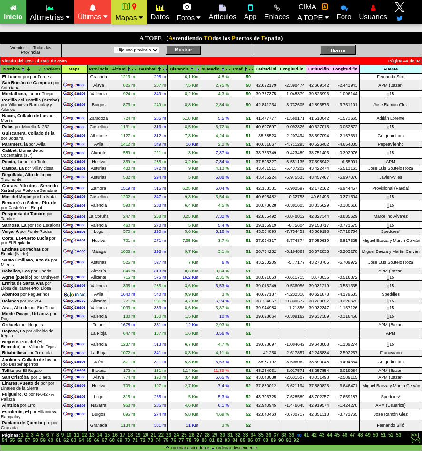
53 (398, 435)
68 (112, 440)
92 (296, 440)
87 (258, 440)
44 (329, 435)
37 (276, 435)
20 (145, 435)
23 (168, 435)
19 (137, 435)
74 (158, 440)
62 (66, 440)
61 (58, 440)
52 (390, 435)
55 (12, 440)
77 (181, 440)
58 (35, 440)
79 (196, 440)
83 (227, 440)
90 (281, 440)
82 (219, 440)
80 (204, 440)
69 (119, 440)
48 (360, 435)
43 (321, 435)
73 (150, 440)
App (250, 10)
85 (242, 440)
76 (173, 440)
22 (161, 435)
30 (222, 435)
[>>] (416, 440)
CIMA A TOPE (313, 11)
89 (273, 440)
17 (122, 435)
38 (283, 435)
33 (245, 435)
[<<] (415, 435)
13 (92, 435)
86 (250, 440)
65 (89, 440)
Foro (344, 10)
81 (212, 440)
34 (253, 435)
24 (176, 435)
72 (143, 440)
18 (130, 435)
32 (237, 435)
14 (99, 435)
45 (337, 435)
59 (43, 440)
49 (368, 435)
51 (383, 435)
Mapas (129, 11)
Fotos (189, 11)
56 (19, 440)
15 (107, 435)
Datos (160, 10)
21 (153, 435)
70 (127, 440)
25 (183, 435)
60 (50, 440)
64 (81, 440)
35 (261, 435)
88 (265, 440)
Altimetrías (50, 11)
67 (104, 440)
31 (230, 435)
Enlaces (277, 10)
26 (191, 435)
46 (344, 435)
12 (84, 435)
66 (96, 440)
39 (291, 435)
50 (375, 435)
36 (268, 435)
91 (288, 440)
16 (115, 435)
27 (199, 435)
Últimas (93, 10)
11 (76, 435)
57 (27, 440)
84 (234, 440)
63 (73, 440)
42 (314, 435)
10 (68, 435)
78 (188, 440)
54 (4, 440)
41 (306, 435)
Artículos (222, 10)
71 (134, 440)
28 (207, 435)
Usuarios (373, 10)
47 (352, 435)
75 (165, 440)
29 (214, 435)
